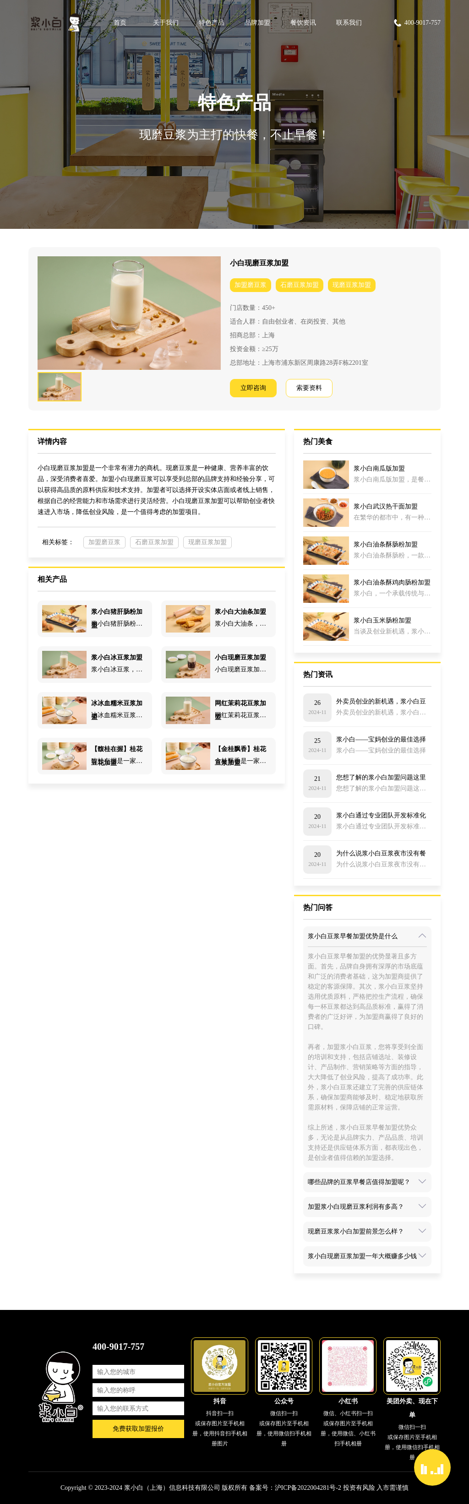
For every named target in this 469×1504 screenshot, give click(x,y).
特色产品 (211, 22)
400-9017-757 (417, 22)
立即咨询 (253, 387)
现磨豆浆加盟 (352, 284)
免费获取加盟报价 (138, 1428)
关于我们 (166, 22)
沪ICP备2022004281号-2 (308, 1487)
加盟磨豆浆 (250, 284)
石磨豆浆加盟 (299, 284)
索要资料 (309, 387)
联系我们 (349, 22)
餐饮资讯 (303, 22)
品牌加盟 (257, 22)
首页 (120, 22)
